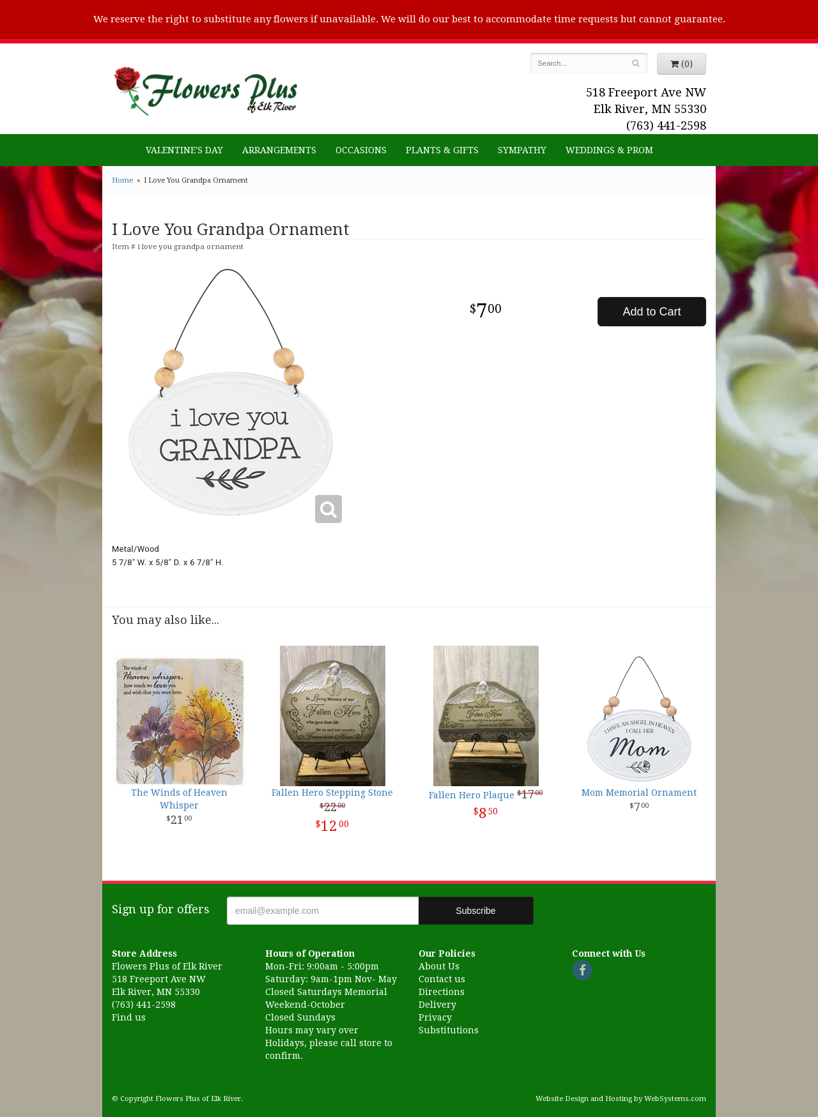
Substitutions (449, 1030)
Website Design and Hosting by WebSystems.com (621, 1099)
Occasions (361, 150)
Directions (442, 992)
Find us (129, 1017)
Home (122, 180)
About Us (439, 966)
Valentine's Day (184, 150)
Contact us (442, 979)
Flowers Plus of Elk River (204, 87)
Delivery (437, 1004)
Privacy (435, 1017)
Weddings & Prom (609, 150)
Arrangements (279, 150)
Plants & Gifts (442, 150)
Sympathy (522, 150)
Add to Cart (651, 311)
